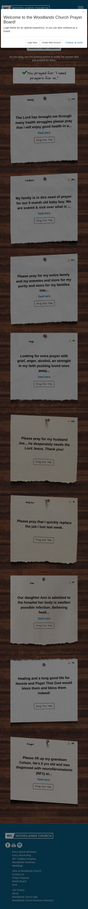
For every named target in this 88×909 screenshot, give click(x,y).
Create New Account (51, 42)
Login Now (32, 42)
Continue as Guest (74, 42)
